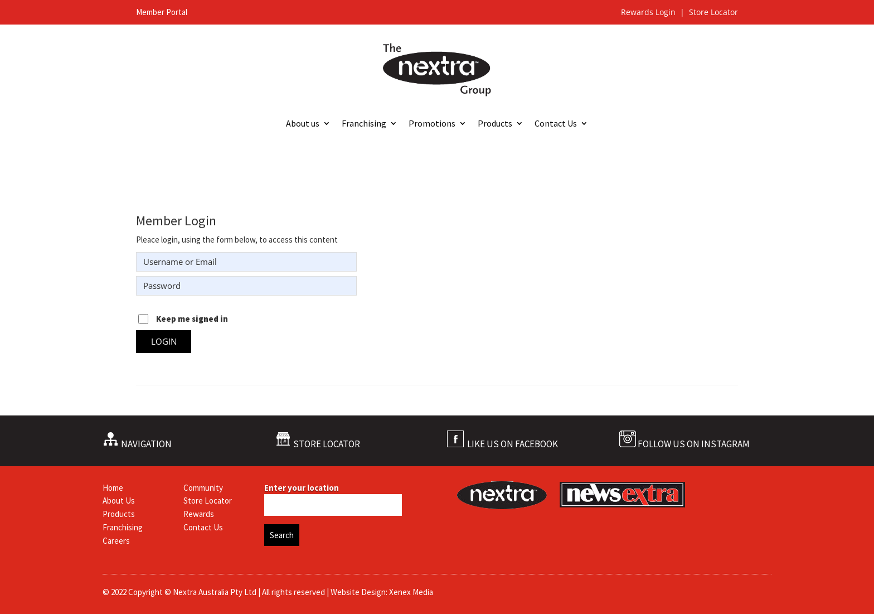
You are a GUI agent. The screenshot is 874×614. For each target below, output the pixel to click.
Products (495, 124)
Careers (116, 540)
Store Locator (713, 12)
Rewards (198, 514)
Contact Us (556, 124)
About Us (119, 500)
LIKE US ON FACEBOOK (512, 444)
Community (203, 487)
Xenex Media (411, 592)
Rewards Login (649, 12)
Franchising (364, 124)
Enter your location (301, 487)
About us (302, 124)
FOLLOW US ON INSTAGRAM (694, 444)
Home (113, 487)
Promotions (432, 124)
